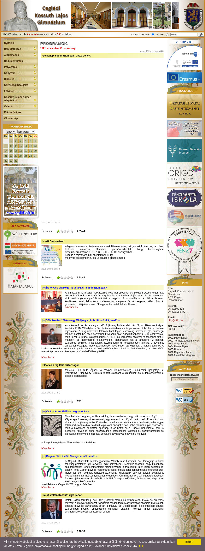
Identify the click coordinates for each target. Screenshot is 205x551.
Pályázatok (20, 67)
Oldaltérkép (11, 118)
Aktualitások (20, 55)
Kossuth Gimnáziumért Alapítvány (20, 99)
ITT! (141, 546)
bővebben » (71, 307)
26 (30, 155)
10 (20, 145)
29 (11, 160)
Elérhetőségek (12, 112)
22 (11, 155)
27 (35, 155)
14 (6, 150)
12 (30, 145)
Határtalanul (20, 263)
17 (20, 150)
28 (6, 160)
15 (11, 150)
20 (35, 150)
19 (30, 150)
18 (25, 150)
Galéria (20, 106)
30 (15, 160)
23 (15, 155)
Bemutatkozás (20, 49)
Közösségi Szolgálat (20, 85)
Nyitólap (9, 43)
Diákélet (20, 79)
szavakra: (160, 35)
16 (15, 150)
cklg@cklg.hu (175, 320)
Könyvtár (20, 73)
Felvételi (20, 91)
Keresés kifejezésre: (140, 35)
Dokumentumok (13, 61)
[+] (74, 287)
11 (25, 145)
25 (25, 155)
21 (6, 155)
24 (20, 155)
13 (35, 145)
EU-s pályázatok (19, 226)
